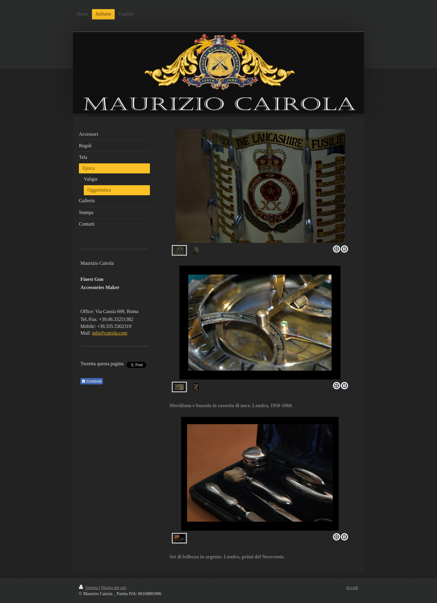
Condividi (92, 381)
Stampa (89, 587)
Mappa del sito (113, 587)
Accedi (352, 587)
